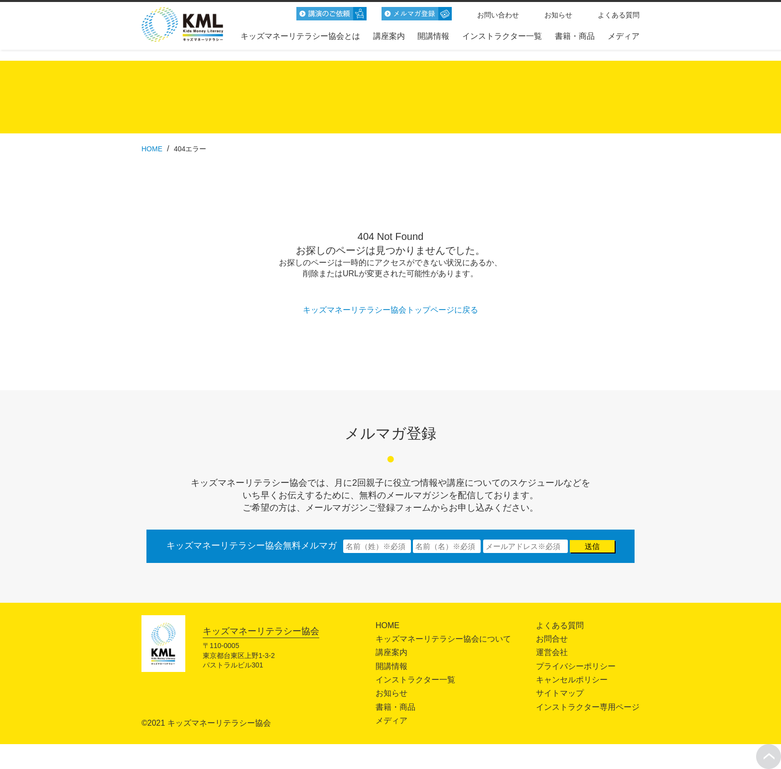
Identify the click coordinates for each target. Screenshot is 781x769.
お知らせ (558, 15)
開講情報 (433, 36)
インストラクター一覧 (502, 36)
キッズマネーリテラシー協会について (443, 639)
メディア (624, 36)
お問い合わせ (498, 15)
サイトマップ (560, 693)
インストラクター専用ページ (588, 707)
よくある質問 (619, 15)
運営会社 (552, 652)
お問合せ (552, 639)
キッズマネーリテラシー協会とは (300, 36)
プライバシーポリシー (576, 666)
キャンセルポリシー (572, 679)
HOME (387, 625)
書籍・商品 (575, 36)
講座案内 (389, 36)
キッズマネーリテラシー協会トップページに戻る (390, 310)
